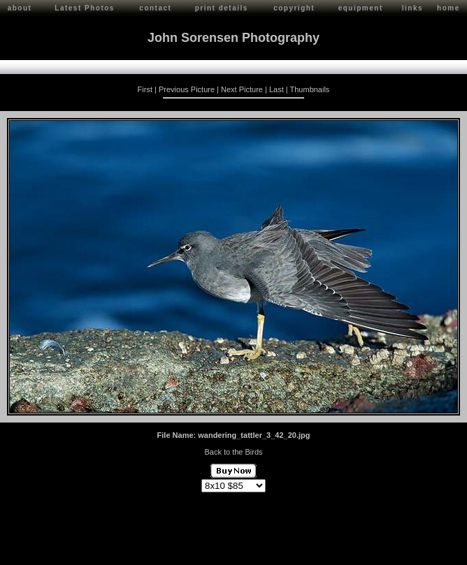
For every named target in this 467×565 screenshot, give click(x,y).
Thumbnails (310, 89)
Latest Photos (85, 8)
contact (155, 8)
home (448, 8)
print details (221, 8)
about (20, 8)
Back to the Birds (233, 452)
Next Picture (242, 89)
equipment (360, 8)
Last (276, 89)
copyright (294, 8)
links (412, 8)
